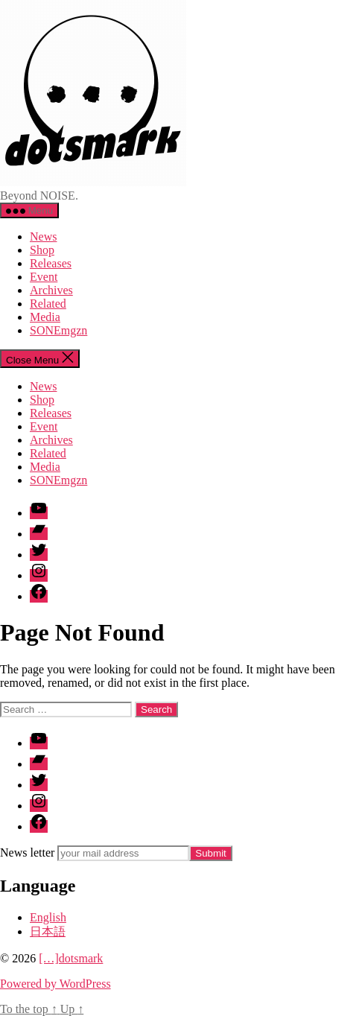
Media (45, 317)
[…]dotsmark (71, 958)
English (48, 917)
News (43, 236)
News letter (27, 852)
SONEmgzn (58, 330)
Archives (51, 290)
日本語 (48, 931)
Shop (42, 250)
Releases (51, 263)
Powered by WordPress (55, 983)
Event (43, 276)
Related (48, 303)
